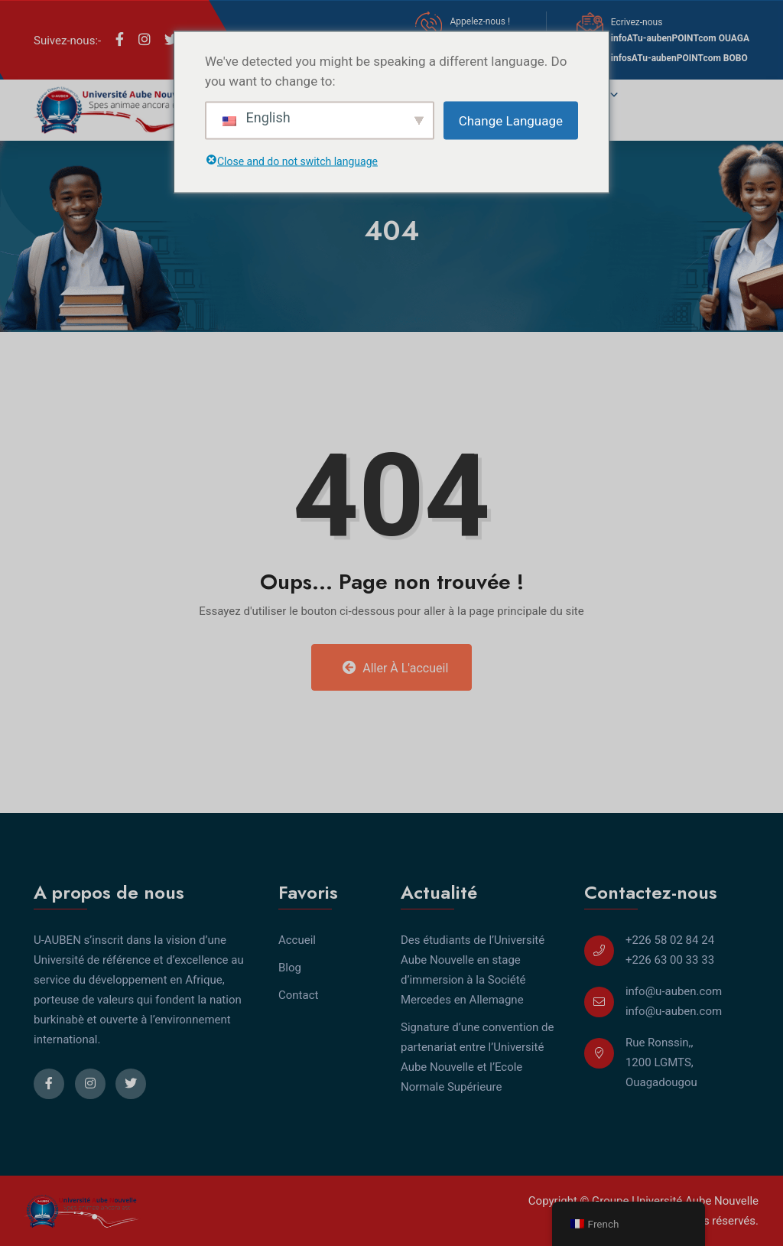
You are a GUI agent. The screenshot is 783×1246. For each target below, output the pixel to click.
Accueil (297, 940)
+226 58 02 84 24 (669, 940)
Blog (289, 967)
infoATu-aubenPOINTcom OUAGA (680, 38)
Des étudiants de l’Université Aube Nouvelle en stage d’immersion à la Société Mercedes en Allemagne (472, 970)
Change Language (511, 120)
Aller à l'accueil (396, 667)
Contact (298, 995)
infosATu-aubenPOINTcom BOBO (679, 58)
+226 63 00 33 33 (669, 960)
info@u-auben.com (673, 991)
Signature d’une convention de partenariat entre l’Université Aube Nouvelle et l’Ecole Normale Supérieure (477, 1057)
